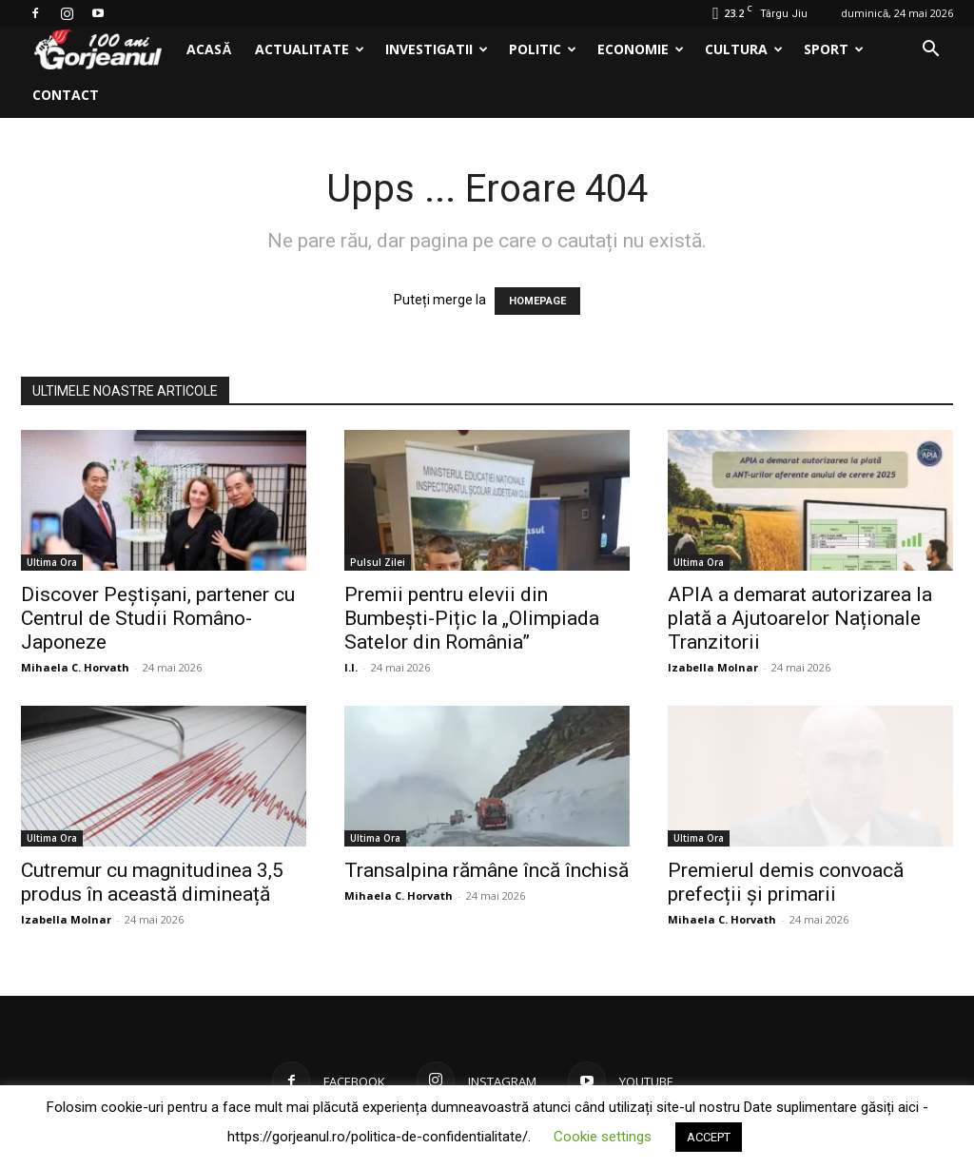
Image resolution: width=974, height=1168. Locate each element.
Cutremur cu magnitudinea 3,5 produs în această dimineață (152, 882)
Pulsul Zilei (377, 562)
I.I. (351, 667)
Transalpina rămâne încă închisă (486, 870)
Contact (65, 95)
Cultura (744, 49)
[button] (930, 51)
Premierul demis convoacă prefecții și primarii (786, 882)
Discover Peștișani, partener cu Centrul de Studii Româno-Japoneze (158, 618)
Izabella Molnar (713, 667)
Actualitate (309, 49)
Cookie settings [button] (603, 1136)
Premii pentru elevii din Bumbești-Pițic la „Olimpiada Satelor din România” (471, 618)
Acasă (208, 49)
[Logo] (98, 50)
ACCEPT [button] (708, 1137)
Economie (640, 49)
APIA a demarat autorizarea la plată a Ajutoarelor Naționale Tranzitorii (800, 618)
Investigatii (436, 49)
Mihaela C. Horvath (75, 667)
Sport (834, 49)
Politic (542, 49)
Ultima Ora (52, 562)
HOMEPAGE (537, 301)
